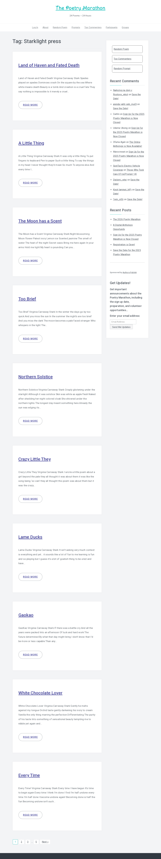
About (46, 27)
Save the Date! (120, 108)
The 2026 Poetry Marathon (127, 219)
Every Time (29, 775)
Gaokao (25, 615)
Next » (45, 841)
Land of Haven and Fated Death (49, 65)
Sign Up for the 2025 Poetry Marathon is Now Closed (128, 118)
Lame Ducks (30, 537)
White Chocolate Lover (40, 692)
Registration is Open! (124, 244)
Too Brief (27, 298)
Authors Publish (130, 272)
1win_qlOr (118, 199)
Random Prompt (122, 68)
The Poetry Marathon (80, 8)
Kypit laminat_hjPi (122, 189)
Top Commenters (92, 27)
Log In (35, 27)
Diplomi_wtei (120, 179)
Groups (125, 27)
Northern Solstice (35, 376)
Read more (30, 105)
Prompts (76, 27)
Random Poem (60, 27)
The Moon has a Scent (40, 220)
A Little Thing (31, 143)
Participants (111, 27)
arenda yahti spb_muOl (125, 104)
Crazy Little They (34, 459)
